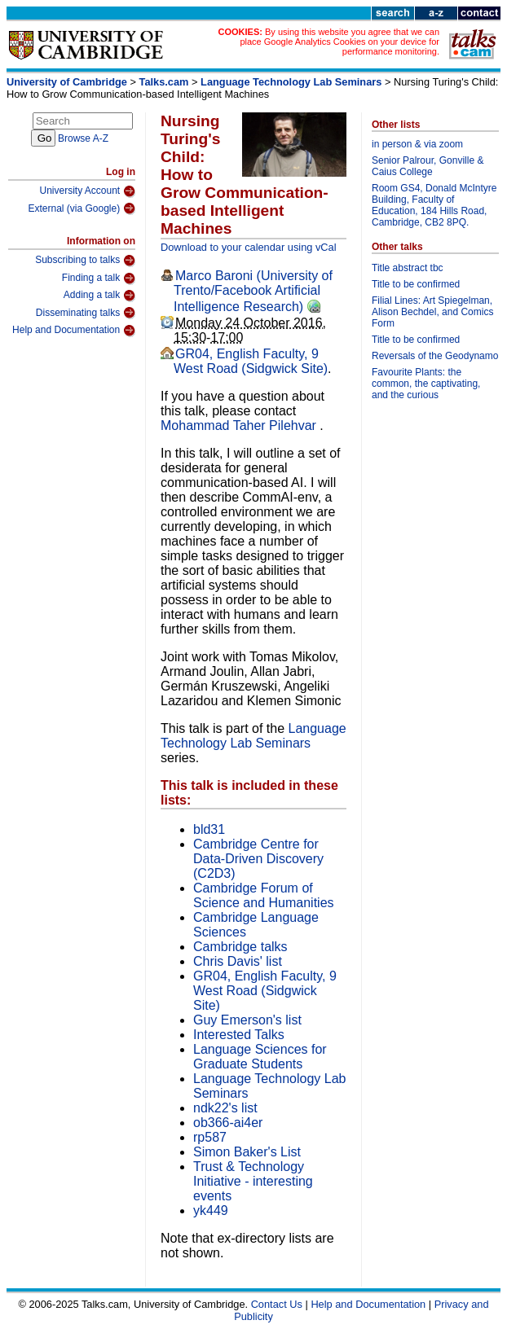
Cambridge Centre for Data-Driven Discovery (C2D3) (258, 858)
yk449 (210, 1210)
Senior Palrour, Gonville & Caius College (427, 166)
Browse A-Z (83, 138)
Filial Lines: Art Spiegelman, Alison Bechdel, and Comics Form (432, 312)
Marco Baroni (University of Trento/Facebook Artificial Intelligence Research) (253, 291)
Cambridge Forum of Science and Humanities (263, 895)
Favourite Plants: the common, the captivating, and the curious (426, 383)
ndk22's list (225, 1108)
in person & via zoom (417, 144)
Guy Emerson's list (247, 1020)
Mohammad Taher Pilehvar (240, 425)
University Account (87, 191)
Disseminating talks (85, 312)
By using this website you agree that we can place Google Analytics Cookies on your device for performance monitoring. (339, 41)
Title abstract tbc (407, 268)
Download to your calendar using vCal (249, 247)
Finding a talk (98, 278)
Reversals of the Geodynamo (435, 356)
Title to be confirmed (416, 284)
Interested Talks (238, 1035)
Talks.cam (164, 82)
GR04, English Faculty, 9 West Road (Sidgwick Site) (251, 361)
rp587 (210, 1137)
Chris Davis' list (237, 961)
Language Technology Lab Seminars (291, 82)
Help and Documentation (73, 330)
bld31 (209, 829)
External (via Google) (81, 208)
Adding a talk (99, 295)
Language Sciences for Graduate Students (260, 1056)
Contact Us (276, 1304)
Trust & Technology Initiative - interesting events (253, 1181)
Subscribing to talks (85, 260)
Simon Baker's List (247, 1152)
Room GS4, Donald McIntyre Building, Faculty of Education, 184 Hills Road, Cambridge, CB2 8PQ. (434, 205)
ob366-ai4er (227, 1122)
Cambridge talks (240, 947)
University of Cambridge (67, 82)
